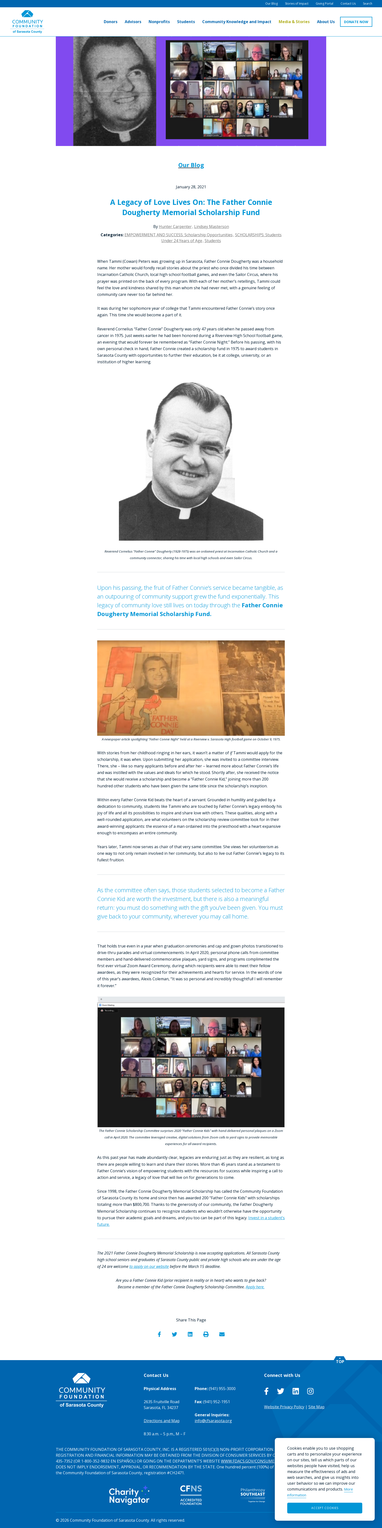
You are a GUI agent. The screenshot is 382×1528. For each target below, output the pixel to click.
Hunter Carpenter (175, 226)
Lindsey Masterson (211, 226)
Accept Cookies (324, 1508)
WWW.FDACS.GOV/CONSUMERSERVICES (257, 1461)
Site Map (316, 1407)
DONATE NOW (356, 21)
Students (213, 240)
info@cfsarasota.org (213, 1420)
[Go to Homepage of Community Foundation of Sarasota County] (27, 21)
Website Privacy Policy (284, 1407)
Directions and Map (162, 1420)
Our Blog (191, 165)
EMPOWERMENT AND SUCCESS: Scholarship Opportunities (178, 234)
